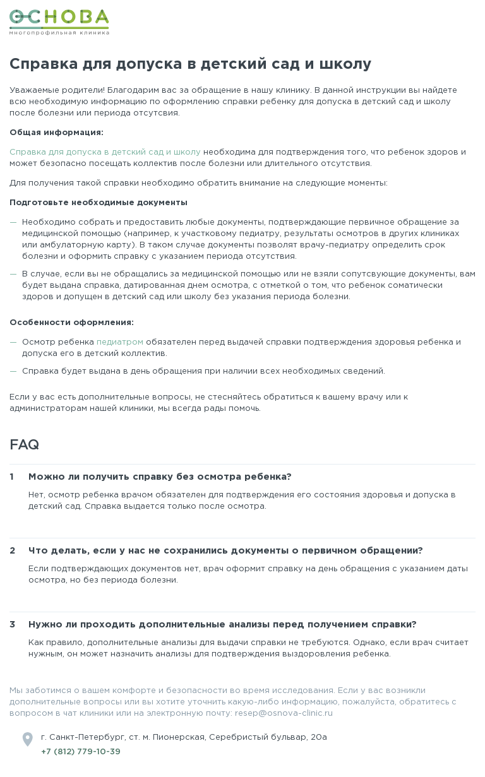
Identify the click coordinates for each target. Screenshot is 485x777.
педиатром (121, 342)
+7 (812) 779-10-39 (81, 752)
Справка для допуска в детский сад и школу (105, 152)
